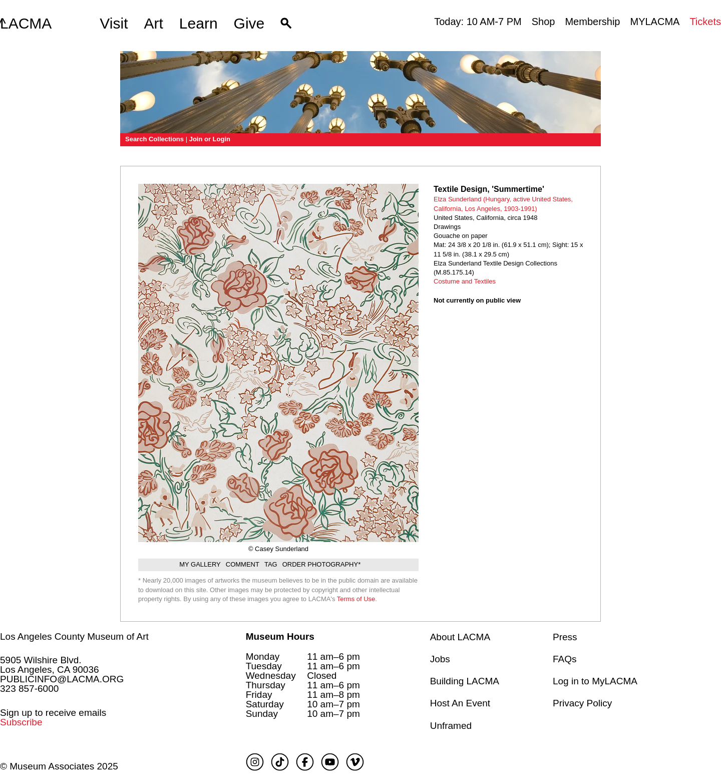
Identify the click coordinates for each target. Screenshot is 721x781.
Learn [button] (198, 23)
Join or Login (209, 139)
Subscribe (21, 722)
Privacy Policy (582, 703)
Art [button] (153, 23)
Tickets (705, 21)
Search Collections (154, 139)
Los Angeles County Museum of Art (74, 636)
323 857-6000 (29, 688)
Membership (592, 21)
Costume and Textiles (465, 281)
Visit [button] (114, 23)
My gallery (200, 564)
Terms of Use (356, 599)
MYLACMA (654, 21)
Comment (242, 564)
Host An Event (460, 703)
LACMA (26, 23)
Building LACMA (464, 681)
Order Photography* (321, 564)
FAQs (565, 659)
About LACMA (460, 637)
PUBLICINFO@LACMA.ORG (62, 679)
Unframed (451, 725)
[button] (286, 23)
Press (565, 637)
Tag (270, 564)
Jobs (440, 659)
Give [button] (249, 23)
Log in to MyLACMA (595, 681)
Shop (543, 21)
